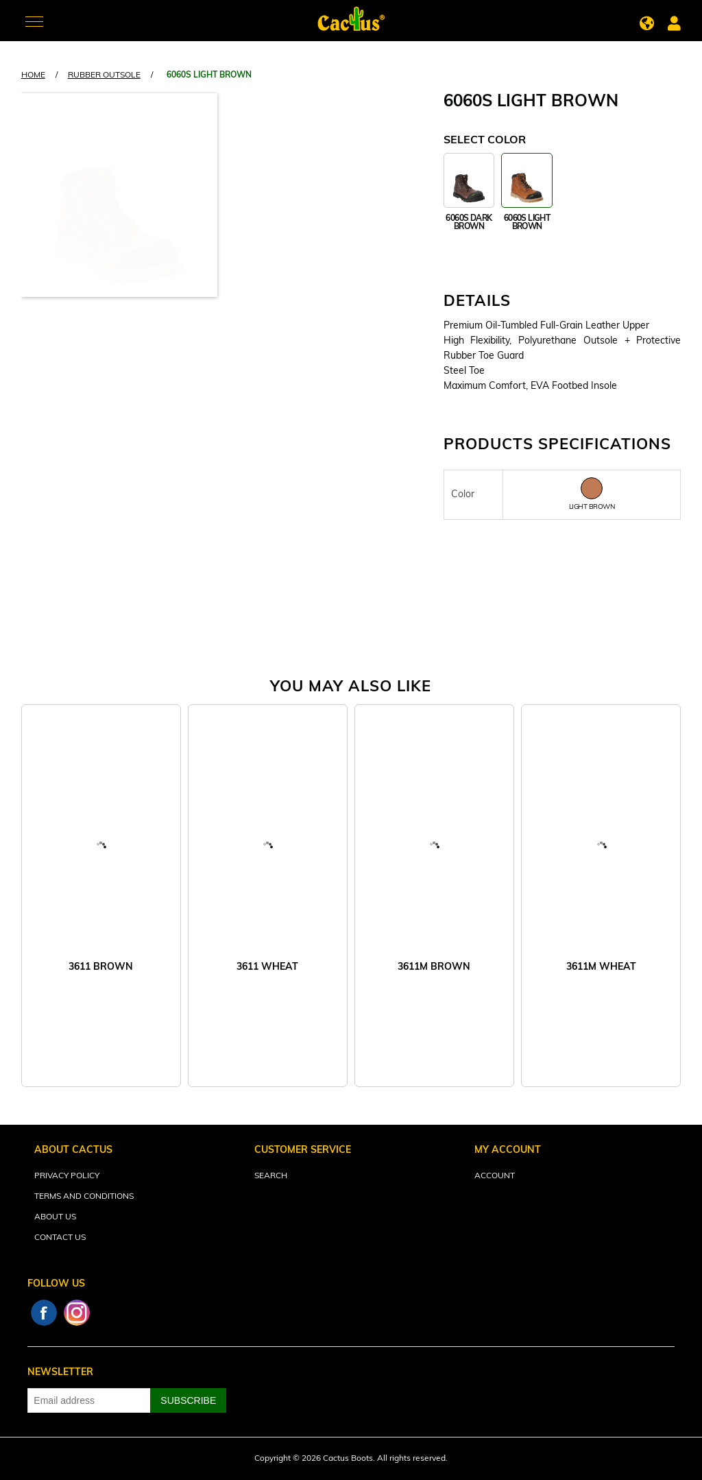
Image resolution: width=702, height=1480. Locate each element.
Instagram (77, 1313)
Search (270, 1176)
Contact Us (60, 1238)
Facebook (44, 1313)
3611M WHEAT (601, 967)
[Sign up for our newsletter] (89, 1400)
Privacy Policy (66, 1176)
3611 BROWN (101, 967)
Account (494, 1176)
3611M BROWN (434, 967)
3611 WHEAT (267, 967)
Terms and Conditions (84, 1197)
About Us (55, 1217)
